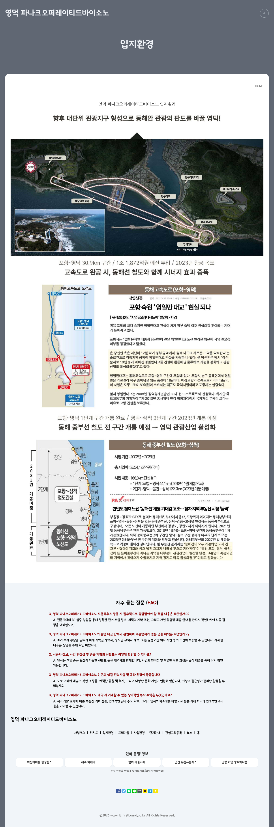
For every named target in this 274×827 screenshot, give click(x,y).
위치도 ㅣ (96, 733)
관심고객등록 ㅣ (175, 733)
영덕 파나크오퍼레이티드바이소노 (57, 13)
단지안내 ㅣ (156, 733)
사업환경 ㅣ (141, 733)
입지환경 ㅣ (110, 733)
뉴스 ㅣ (191, 733)
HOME (259, 86)
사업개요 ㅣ (81, 733)
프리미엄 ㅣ (125, 733)
